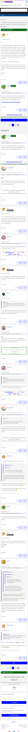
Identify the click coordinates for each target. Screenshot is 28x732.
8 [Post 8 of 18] (3, 358)
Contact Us (25, 727)
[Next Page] (18, 125)
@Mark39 (5, 634)
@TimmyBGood (6, 465)
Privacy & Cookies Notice (5, 726)
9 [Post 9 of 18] (3, 399)
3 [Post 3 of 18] (3, 199)
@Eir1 (2, 177)
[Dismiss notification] (26, 5)
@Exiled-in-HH (6, 572)
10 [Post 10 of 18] (3, 447)
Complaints (3, 727)
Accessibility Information (22, 726)
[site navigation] (1, 2)
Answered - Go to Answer (14, 30)
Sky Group (3, 728)
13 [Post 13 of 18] (3, 552)
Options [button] (2, 19)
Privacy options (4, 724)
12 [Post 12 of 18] (3, 524)
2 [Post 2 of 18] (3, 106)
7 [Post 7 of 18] (3, 318)
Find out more (23, 93)
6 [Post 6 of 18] (3, 284)
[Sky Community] (8, 2)
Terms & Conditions (23, 724)
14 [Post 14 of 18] (3, 616)
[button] (26, 33)
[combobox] (13, 10)
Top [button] (15, 722)
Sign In (26, 2)
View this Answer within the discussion (10, 102)
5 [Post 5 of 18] (3, 259)
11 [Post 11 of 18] (3, 497)
